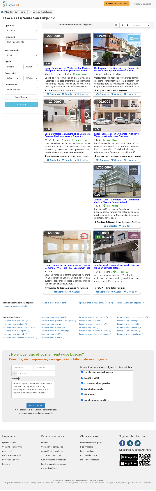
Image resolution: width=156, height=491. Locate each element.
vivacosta (89, 394)
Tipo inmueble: (12, 50)
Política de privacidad (11, 453)
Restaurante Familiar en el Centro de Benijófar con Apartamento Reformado (116, 69)
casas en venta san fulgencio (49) (131, 303)
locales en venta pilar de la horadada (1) (95, 334)
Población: (10, 37)
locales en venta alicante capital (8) (93, 317)
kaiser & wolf (91, 378)
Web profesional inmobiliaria (53, 457)
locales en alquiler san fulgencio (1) (55, 303)
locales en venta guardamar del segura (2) (58, 321)
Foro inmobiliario (87, 450)
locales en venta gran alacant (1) (130, 334)
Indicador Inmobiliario (89, 457)
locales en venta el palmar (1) (53, 337)
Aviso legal (7, 450)
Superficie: (10, 73)
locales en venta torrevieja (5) (129, 327)
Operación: (10, 25)
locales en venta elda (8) (89, 327)
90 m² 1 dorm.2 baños (67, 148)
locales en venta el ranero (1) (53, 327)
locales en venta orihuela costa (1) (93, 324)
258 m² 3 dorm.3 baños (116, 82)
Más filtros (21, 97)
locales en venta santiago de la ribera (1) (19, 327)
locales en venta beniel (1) (128, 324)
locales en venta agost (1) (127, 321)
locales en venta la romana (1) (91, 321)
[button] (43, 12)
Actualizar (21, 104)
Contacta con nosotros (12, 446)
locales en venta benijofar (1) (15, 324)
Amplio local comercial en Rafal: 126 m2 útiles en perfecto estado (116, 266)
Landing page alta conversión (53, 460)
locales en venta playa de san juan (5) (132, 317)
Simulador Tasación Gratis (117, 4)
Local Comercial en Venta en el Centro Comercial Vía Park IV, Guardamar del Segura (67, 268)
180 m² (118, 148)
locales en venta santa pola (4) (15, 321)
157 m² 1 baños (116, 279)
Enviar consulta (35, 405)
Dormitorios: (11, 84)
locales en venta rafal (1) (51, 334)
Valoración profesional (51, 453)
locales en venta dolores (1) (128, 331)
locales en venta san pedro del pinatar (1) (20, 337)
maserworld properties (97, 383)
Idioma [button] (6, 460)
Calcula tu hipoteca (88, 453)
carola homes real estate (98, 372)
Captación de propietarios (52, 450)
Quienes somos (9, 442)
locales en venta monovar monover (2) (95, 331)
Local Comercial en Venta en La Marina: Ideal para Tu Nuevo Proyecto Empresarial (67, 69)
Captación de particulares (52, 446)
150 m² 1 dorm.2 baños (67, 82)
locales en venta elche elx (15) (53, 317)
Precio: (8, 61)
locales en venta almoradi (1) (15, 334)
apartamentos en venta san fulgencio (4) (96, 303)
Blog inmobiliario (87, 446)
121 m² (67, 279)
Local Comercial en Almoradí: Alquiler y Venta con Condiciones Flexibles (116, 135)
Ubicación (81, 94)
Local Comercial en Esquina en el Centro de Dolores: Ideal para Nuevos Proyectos (67, 135)
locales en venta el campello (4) (16, 331)
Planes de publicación (50, 464)
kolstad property (93, 389)
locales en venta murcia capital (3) (55, 331)
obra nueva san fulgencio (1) (15, 306)
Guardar (67, 94)
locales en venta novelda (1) (52, 324)
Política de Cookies (10, 457)
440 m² (118, 213)
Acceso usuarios (142, 4)
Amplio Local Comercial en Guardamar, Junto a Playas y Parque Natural (116, 201)
